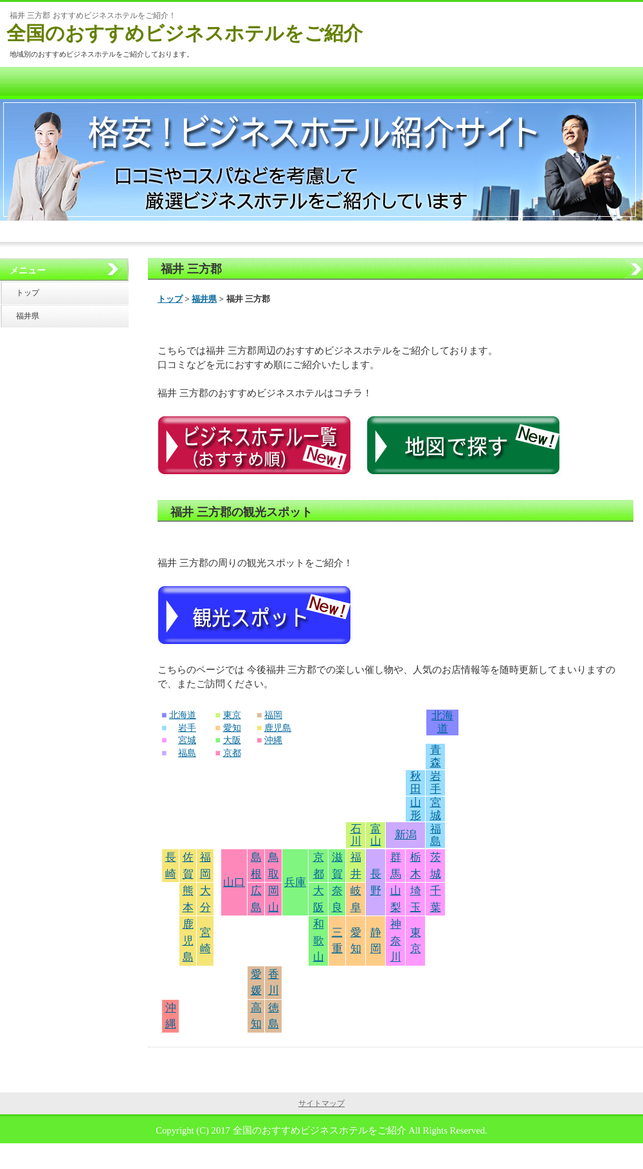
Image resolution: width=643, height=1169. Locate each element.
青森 (435, 756)
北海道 (182, 715)
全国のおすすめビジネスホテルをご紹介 (184, 33)
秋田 (415, 782)
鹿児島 (277, 728)
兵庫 (295, 882)
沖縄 (273, 740)
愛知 (232, 728)
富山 (375, 835)
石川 (355, 835)
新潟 (406, 835)
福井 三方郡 (191, 268)
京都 (232, 753)
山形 (415, 809)
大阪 (232, 740)
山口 (234, 882)
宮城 (187, 740)
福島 (187, 753)
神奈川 (395, 940)
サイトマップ (321, 1103)
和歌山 (318, 940)
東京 (232, 715)
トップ (170, 299)
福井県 (204, 299)
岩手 (187, 728)
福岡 (273, 715)
